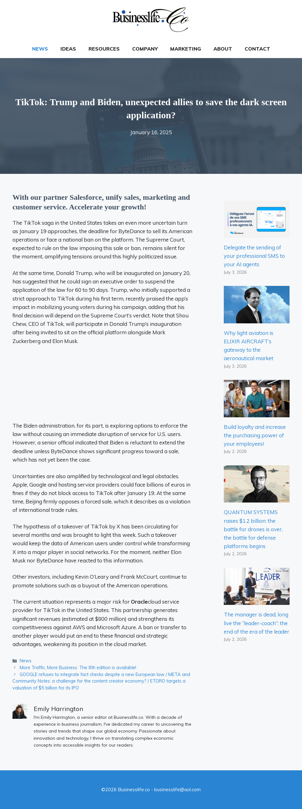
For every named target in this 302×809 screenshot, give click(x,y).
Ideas (68, 49)
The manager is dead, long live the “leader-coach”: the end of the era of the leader (256, 623)
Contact (257, 49)
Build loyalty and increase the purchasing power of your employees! (255, 435)
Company (145, 49)
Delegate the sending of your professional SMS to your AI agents (254, 255)
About (222, 49)
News (40, 49)
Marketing (185, 49)
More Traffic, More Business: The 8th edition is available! (78, 667)
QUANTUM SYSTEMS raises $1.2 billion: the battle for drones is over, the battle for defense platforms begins (253, 529)
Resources (104, 49)
